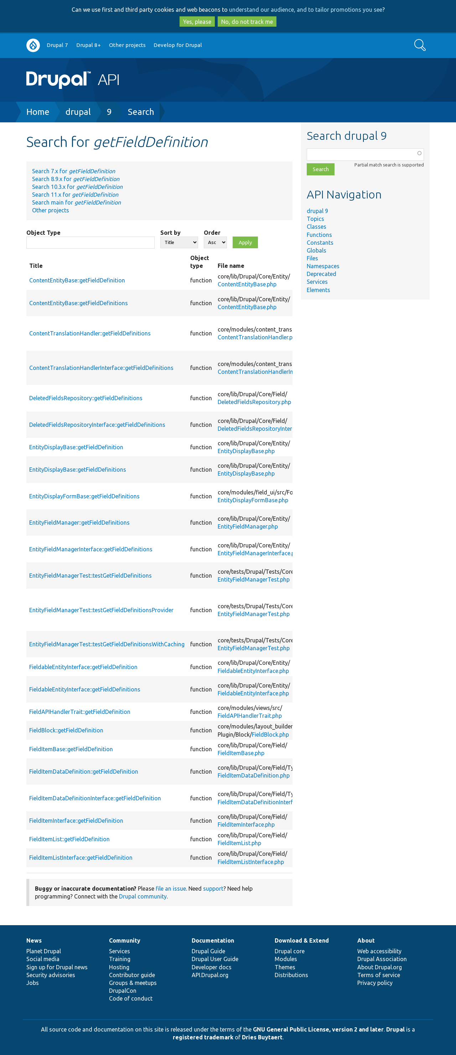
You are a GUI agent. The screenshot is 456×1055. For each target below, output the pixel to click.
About (366, 940)
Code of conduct (130, 998)
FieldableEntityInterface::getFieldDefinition (83, 667)
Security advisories (50, 975)
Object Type (43, 232)
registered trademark (203, 1037)
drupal (78, 112)
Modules (286, 959)
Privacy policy (375, 983)
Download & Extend (302, 940)
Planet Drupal (43, 951)
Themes (285, 967)
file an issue (171, 888)
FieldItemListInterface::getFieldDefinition (81, 857)
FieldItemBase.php (241, 753)
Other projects (127, 45)
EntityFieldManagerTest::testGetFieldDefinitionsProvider (101, 610)
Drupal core (290, 951)
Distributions (291, 975)
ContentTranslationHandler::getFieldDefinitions (90, 333)
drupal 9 (317, 211)
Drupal (395, 1029)
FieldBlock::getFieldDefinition (66, 730)
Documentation (213, 940)
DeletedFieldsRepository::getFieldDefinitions (85, 398)
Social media (42, 959)
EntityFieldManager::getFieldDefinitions (79, 522)
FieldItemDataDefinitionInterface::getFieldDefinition (95, 798)
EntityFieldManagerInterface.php (259, 553)
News (34, 940)
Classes (316, 226)
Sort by (170, 232)
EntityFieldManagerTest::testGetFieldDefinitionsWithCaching (107, 644)
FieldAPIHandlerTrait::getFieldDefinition (79, 712)
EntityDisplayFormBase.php (253, 500)
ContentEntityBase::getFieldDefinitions (78, 303)
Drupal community (143, 896)
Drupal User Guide (215, 959)
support (213, 888)
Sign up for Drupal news (57, 967)
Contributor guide (132, 975)
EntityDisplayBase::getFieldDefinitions (77, 469)
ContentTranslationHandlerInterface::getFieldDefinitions (101, 368)
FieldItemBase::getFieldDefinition (71, 749)
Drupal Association (382, 959)
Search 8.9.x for (75, 179)
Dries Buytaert (262, 1037)
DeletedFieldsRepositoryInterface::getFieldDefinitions (97, 425)
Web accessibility (379, 951)
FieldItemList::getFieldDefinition (69, 839)
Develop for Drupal (178, 45)
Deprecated (321, 274)
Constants (320, 242)
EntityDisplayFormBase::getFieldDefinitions (84, 496)
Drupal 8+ (88, 45)
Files (312, 258)
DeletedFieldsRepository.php (254, 402)
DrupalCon (122, 990)
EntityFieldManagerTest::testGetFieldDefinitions (90, 575)
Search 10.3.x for (77, 187)
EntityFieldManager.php (248, 526)
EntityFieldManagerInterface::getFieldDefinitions (90, 549)
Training (119, 959)
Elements (318, 290)
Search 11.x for (75, 194)
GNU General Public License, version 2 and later (318, 1029)
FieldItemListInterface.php (251, 862)
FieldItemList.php (239, 843)
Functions (319, 235)
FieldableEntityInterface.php (253, 671)
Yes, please (197, 21)
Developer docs (212, 967)
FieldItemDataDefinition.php (254, 775)
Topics (315, 219)
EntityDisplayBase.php (246, 451)
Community (124, 940)
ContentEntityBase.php (247, 284)
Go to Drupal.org (33, 45)
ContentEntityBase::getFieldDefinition (77, 280)
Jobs (32, 983)
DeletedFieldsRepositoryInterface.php (266, 428)
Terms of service (378, 975)
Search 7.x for (73, 171)
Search (141, 112)
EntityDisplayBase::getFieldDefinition (76, 447)
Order (212, 232)
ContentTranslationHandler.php (258, 337)
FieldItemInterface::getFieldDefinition (76, 820)
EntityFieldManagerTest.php (254, 579)
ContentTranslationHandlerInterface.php (270, 372)
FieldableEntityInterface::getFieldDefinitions (84, 689)
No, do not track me (247, 21)
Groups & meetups (133, 983)
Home (38, 112)
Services (317, 282)
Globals (316, 250)
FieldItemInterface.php (246, 824)
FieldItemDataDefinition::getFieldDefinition (83, 771)
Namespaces (323, 266)
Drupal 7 (57, 45)
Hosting (119, 967)
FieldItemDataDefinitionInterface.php (265, 802)
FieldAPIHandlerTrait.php (250, 715)
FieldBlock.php (270, 734)
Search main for (76, 202)
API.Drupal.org (210, 975)
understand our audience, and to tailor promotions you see (305, 9)
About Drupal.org (379, 967)
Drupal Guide (208, 951)
